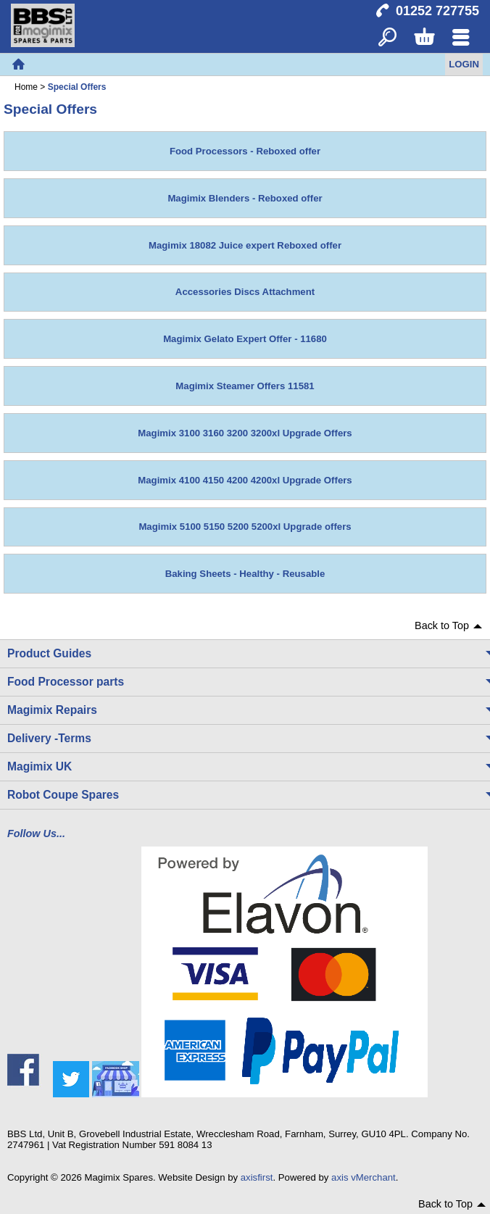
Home (18, 64)
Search (387, 38)
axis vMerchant (363, 1177)
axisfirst (257, 1177)
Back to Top (442, 625)
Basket (424, 38)
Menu (461, 38)
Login (464, 64)
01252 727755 (437, 11)
